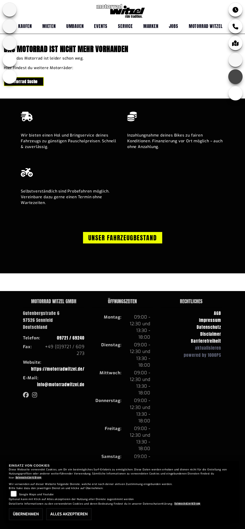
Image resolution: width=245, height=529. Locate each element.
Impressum (210, 320)
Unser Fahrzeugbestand (122, 237)
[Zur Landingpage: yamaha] (9, 26)
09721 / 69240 (70, 338)
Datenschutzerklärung (29, 477)
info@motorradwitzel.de (60, 384)
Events (100, 25)
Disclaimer (210, 334)
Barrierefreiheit (206, 341)
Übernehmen (26, 514)
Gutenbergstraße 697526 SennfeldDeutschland (41, 320)
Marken (150, 25)
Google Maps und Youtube (36, 494)
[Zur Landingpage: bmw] (9, 9)
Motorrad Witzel (206, 25)
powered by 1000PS (202, 355)
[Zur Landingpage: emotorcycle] (9, 76)
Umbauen (75, 25)
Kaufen (25, 25)
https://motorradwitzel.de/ (57, 369)
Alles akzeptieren (69, 514)
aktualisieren (208, 348)
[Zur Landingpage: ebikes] (9, 60)
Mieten (49, 25)
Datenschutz (209, 327)
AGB (217, 313)
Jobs (173, 25)
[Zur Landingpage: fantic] (9, 43)
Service (125, 25)
